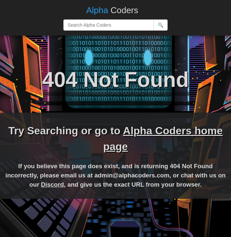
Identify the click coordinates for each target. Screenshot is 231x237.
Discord (52, 184)
